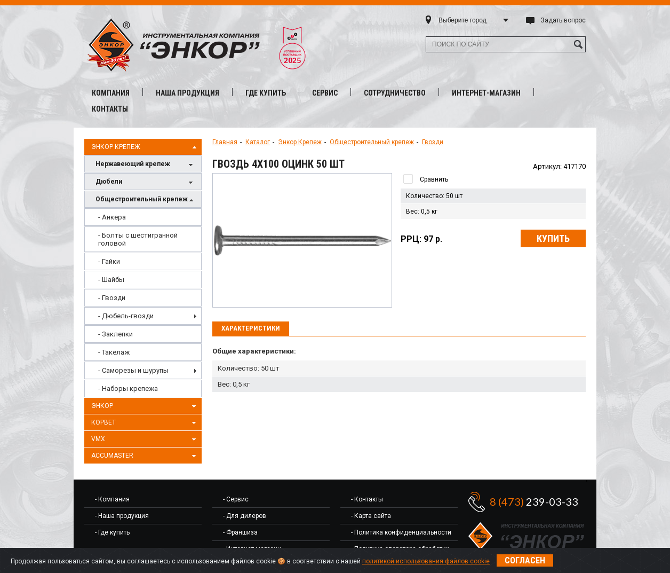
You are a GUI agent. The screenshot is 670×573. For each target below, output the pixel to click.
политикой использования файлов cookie (426, 561)
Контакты (110, 109)
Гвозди (432, 142)
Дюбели (145, 182)
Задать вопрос (563, 20)
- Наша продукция (122, 516)
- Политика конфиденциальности (401, 532)
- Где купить (112, 532)
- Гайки (109, 261)
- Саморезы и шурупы (133, 370)
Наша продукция (187, 93)
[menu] (143, 302)
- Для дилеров (244, 516)
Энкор (145, 406)
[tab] (250, 328)
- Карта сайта (371, 516)
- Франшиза (240, 532)
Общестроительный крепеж (145, 200)
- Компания (112, 499)
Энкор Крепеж (145, 147)
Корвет (145, 423)
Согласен (525, 560)
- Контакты (367, 499)
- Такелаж (114, 352)
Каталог (257, 142)
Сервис (325, 93)
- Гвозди (111, 298)
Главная (224, 142)
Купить (553, 238)
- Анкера (112, 217)
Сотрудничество (395, 93)
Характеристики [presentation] (250, 328)
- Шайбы (111, 280)
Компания (111, 93)
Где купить (265, 93)
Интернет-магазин (486, 93)
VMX (145, 439)
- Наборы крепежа (128, 388)
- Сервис (236, 499)
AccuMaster (145, 456)
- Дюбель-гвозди (126, 316)
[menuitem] (143, 217)
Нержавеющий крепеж (145, 164)
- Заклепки (115, 334)
